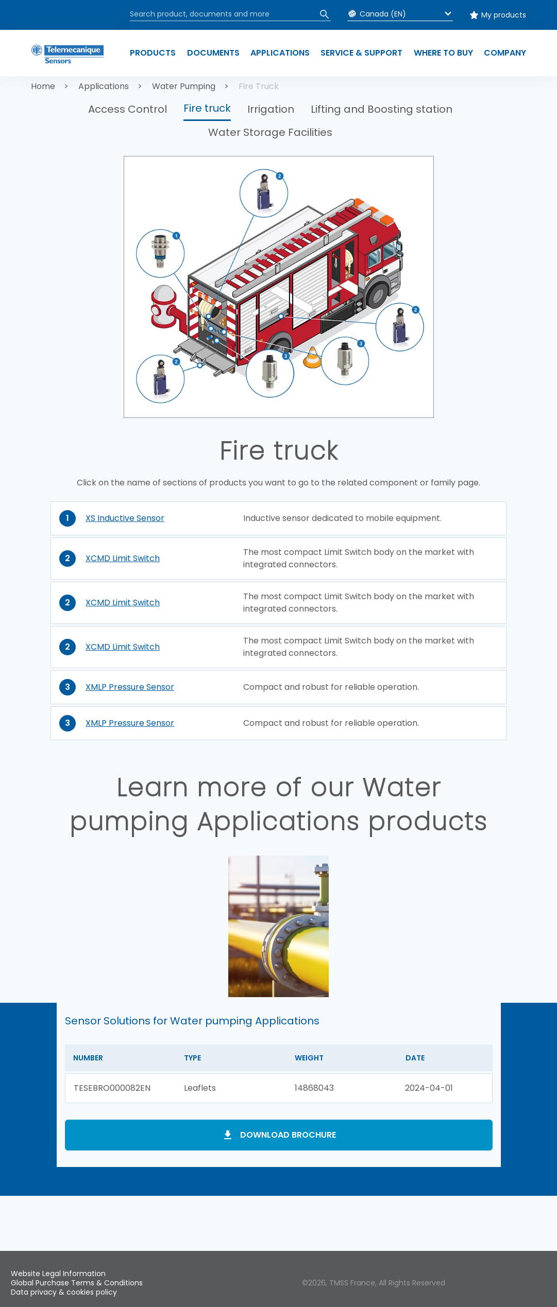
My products (503, 15)
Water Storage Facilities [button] (270, 132)
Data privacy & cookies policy (64, 1292)
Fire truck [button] (207, 108)
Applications (103, 86)
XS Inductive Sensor (125, 518)
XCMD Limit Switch (123, 558)
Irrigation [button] (270, 109)
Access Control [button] (127, 109)
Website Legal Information (58, 1273)
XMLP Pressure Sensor (130, 687)
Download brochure (288, 1135)
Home (43, 86)
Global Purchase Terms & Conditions (77, 1283)
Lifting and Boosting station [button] (381, 109)
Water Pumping (183, 86)
